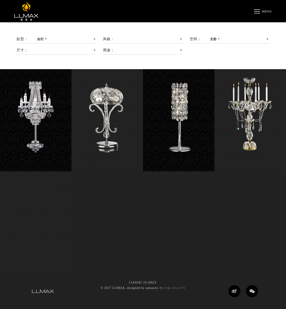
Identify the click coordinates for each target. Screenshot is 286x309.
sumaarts (151, 288)
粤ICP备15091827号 (171, 288)
